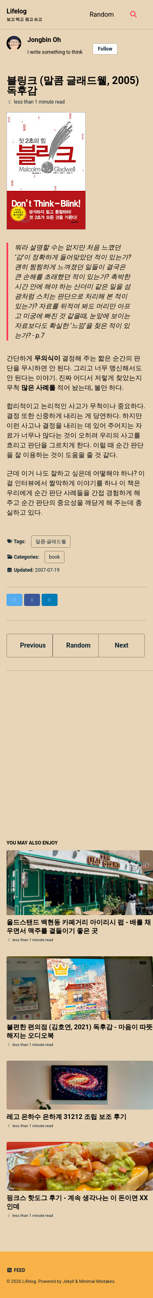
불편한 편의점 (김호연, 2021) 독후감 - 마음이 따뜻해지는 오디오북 (80, 1031)
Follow (105, 49)
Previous (33, 645)
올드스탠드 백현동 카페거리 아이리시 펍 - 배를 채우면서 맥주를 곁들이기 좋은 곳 (79, 926)
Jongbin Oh (44, 40)
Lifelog (24, 14)
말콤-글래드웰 (50, 541)
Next (121, 645)
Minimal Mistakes (97, 1281)
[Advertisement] (76, 753)
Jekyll (68, 1281)
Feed (16, 1270)
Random (101, 14)
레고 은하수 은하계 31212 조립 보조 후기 (66, 1117)
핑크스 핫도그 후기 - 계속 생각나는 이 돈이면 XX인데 (77, 1202)
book (54, 557)
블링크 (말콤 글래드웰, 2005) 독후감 (73, 86)
